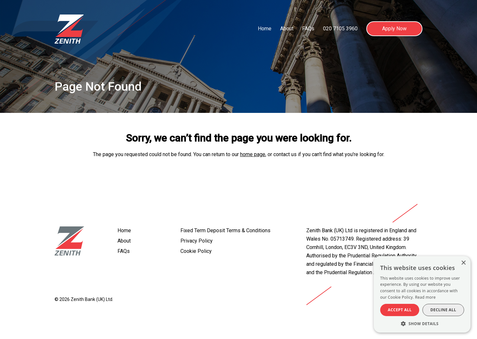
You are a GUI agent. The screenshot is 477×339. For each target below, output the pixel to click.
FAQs (308, 28)
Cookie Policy (196, 251)
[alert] (422, 294)
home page (252, 154)
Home (264, 28)
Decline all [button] (443, 310)
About (286, 28)
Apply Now (394, 28)
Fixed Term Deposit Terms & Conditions (225, 230)
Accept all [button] (400, 310)
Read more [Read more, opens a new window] (425, 297)
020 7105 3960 (340, 28)
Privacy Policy (196, 241)
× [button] (463, 263)
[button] (422, 323)
